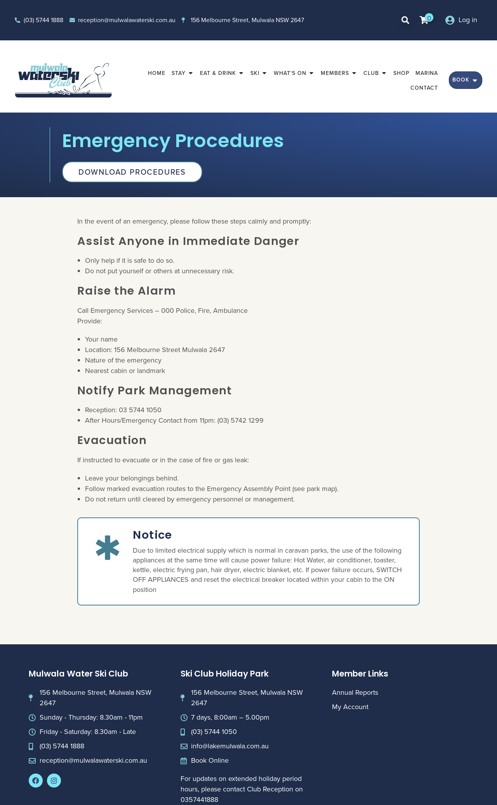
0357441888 (199, 800)
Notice (152, 535)
